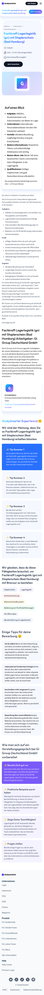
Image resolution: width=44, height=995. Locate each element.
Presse (5, 907)
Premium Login (8, 970)
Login (4, 885)
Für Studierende (8, 922)
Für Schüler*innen (9, 928)
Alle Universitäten (9, 955)
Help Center (7, 965)
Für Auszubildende (9, 933)
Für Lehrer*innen (9, 944)
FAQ (4, 896)
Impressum (6, 891)
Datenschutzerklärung (32, 990)
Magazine (6, 913)
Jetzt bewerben (35, 12)
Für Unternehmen (9, 939)
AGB (4, 902)
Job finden (31, 3)
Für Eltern (6, 950)
